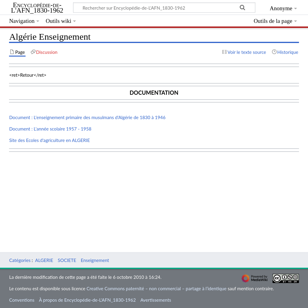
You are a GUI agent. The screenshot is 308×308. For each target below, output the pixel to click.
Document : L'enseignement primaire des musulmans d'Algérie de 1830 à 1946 (87, 117)
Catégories (19, 260)
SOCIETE (67, 260)
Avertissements (155, 300)
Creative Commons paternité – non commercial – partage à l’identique (156, 288)
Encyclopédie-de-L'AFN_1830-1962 (37, 7)
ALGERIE (44, 260)
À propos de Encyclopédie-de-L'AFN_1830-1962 (87, 300)
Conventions (21, 300)
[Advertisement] (154, 196)
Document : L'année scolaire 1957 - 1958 (50, 128)
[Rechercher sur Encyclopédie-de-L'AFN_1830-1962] (164, 7)
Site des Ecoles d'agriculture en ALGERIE (49, 140)
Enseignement (95, 260)
